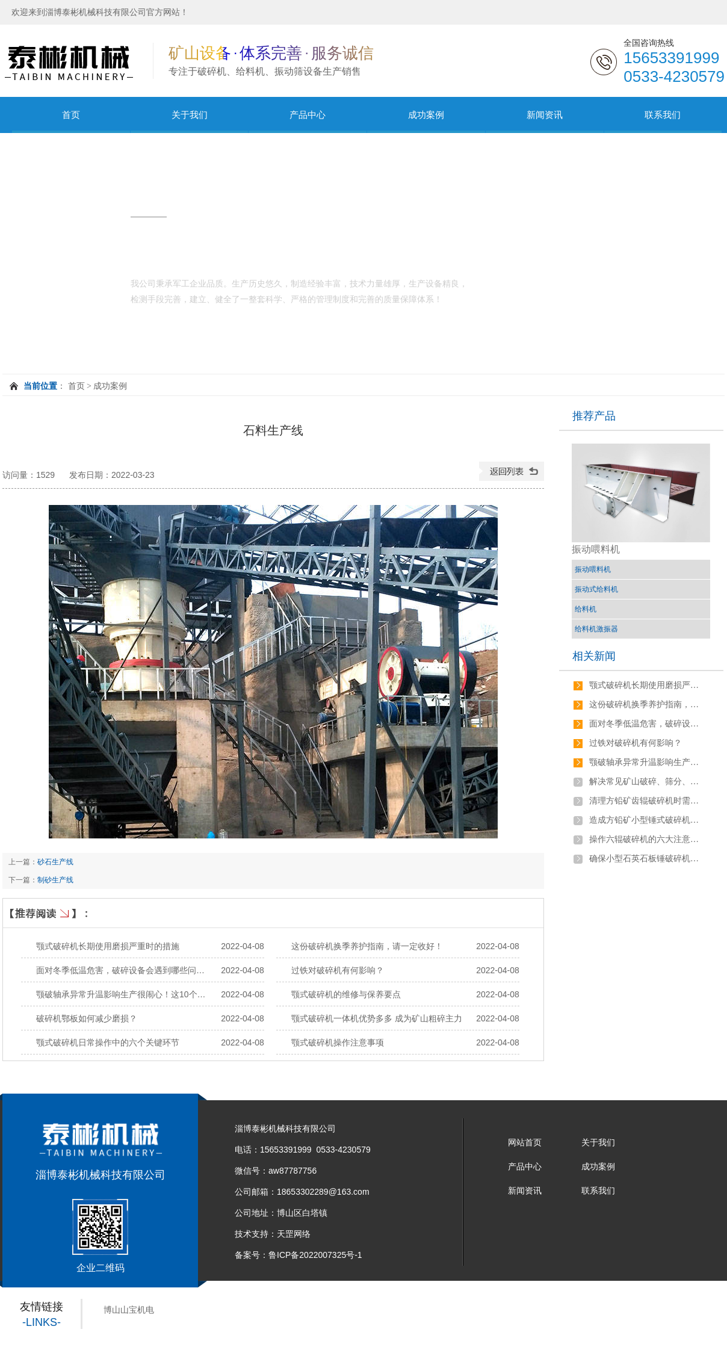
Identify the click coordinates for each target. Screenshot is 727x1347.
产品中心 (307, 115)
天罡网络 (294, 1234)
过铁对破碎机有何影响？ (337, 970)
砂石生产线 (55, 862)
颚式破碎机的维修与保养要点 (346, 994)
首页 (71, 115)
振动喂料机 (593, 569)
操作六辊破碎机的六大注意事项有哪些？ (646, 839)
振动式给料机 (596, 589)
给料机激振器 (596, 629)
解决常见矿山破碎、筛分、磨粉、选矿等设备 (646, 781)
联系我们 (663, 115)
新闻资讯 (545, 115)
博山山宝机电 (129, 1309)
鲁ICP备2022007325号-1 (315, 1255)
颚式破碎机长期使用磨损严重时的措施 (107, 946)
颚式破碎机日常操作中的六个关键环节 (107, 1042)
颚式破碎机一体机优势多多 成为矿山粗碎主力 (376, 1018)
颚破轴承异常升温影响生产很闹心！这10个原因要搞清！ (142, 994)
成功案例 (426, 115)
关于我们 (190, 115)
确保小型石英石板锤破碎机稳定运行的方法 (646, 858)
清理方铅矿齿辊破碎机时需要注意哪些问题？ (646, 800)
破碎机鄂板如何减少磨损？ (86, 1018)
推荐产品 (594, 416)
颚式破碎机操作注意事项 (337, 1042)
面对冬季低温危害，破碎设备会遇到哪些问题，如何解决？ (145, 970)
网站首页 (525, 1142)
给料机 (585, 609)
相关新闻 (594, 656)
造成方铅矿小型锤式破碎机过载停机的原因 (646, 820)
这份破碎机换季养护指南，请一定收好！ (367, 946)
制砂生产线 (55, 880)
